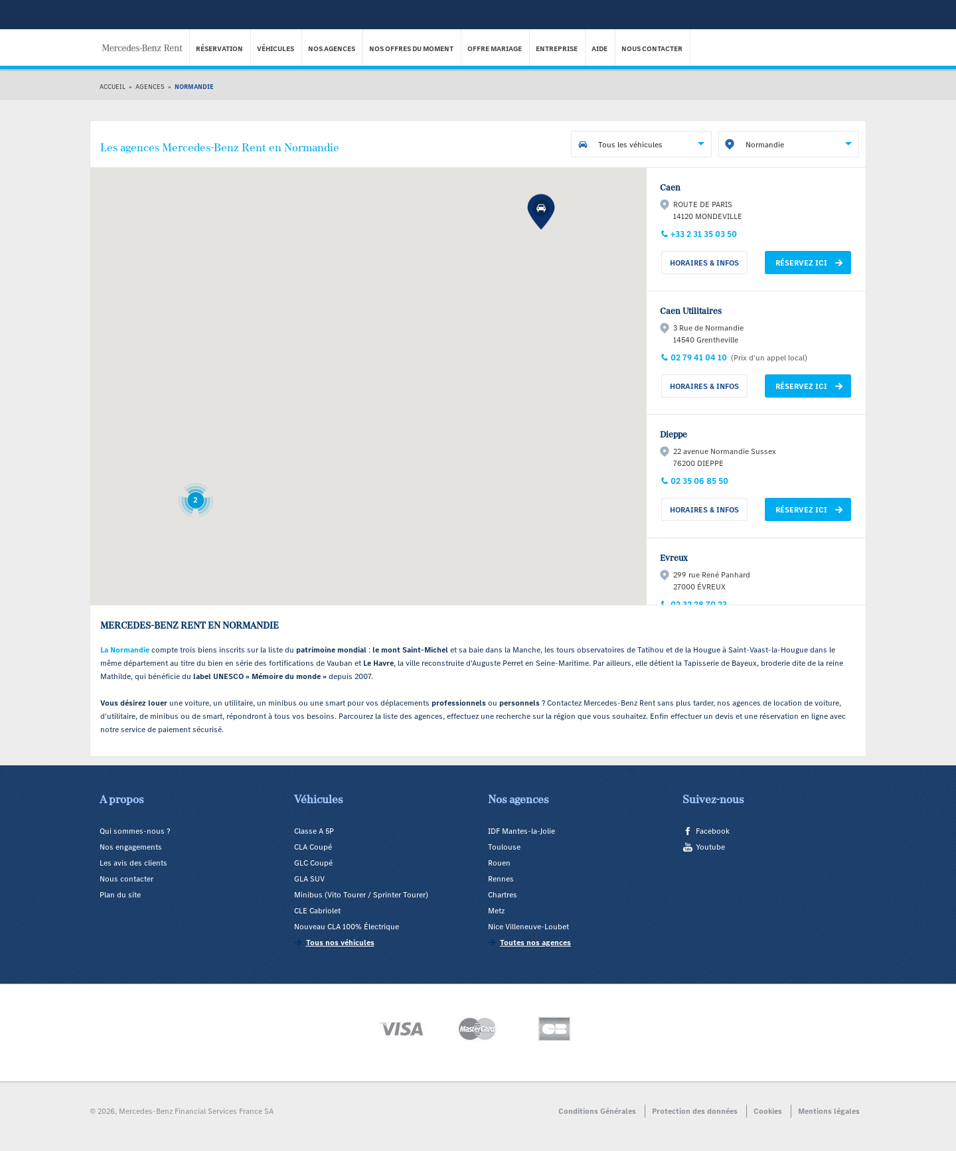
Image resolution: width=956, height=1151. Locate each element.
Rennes (501, 879)
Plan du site (120, 894)
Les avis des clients (133, 863)
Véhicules (276, 49)
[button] (541, 534)
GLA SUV (309, 879)
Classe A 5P (314, 831)
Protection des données (695, 1111)
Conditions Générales (597, 1111)
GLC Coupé (313, 863)
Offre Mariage (495, 49)
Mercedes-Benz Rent (146, 39)
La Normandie (124, 650)
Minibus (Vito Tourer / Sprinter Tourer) (361, 894)
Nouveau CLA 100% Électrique (346, 926)
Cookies (768, 1111)
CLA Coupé (313, 847)
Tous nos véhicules (340, 942)
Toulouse (504, 847)
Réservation (220, 49)
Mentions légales (829, 1111)
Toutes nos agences (535, 942)
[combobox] (641, 144)
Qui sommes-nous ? (135, 831)
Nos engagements (131, 847)
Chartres (502, 894)
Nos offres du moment (412, 49)
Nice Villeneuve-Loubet (528, 926)
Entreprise (557, 49)
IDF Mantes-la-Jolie (521, 831)
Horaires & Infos (704, 263)
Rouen (499, 863)
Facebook (713, 831)
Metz (496, 910)
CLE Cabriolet (317, 910)
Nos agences (332, 49)
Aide (600, 49)
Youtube (710, 847)
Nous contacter (652, 49)
